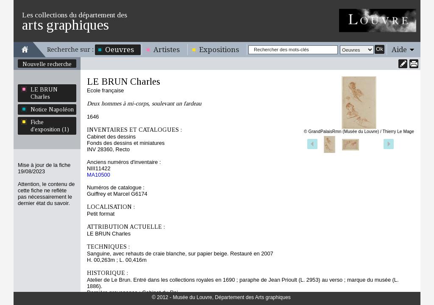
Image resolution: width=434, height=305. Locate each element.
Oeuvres (119, 49)
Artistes (166, 49)
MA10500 (98, 175)
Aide (399, 49)
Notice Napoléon (52, 109)
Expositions (219, 49)
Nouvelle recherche (47, 64)
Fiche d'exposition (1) (50, 126)
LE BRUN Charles (44, 93)
